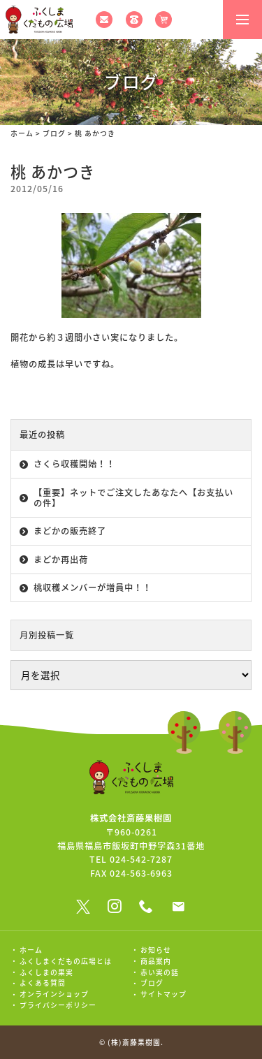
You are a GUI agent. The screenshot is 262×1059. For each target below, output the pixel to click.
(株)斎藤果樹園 (134, 1042)
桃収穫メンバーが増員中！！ (93, 587)
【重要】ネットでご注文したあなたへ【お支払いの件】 (133, 497)
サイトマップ (163, 994)
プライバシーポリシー (58, 1005)
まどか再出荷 (61, 559)
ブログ (54, 133)
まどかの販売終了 (70, 531)
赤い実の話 (159, 972)
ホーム (22, 133)
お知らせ (155, 950)
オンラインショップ (54, 994)
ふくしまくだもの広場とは (66, 961)
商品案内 (155, 961)
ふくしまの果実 (46, 972)
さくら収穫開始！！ (74, 464)
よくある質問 (43, 983)
